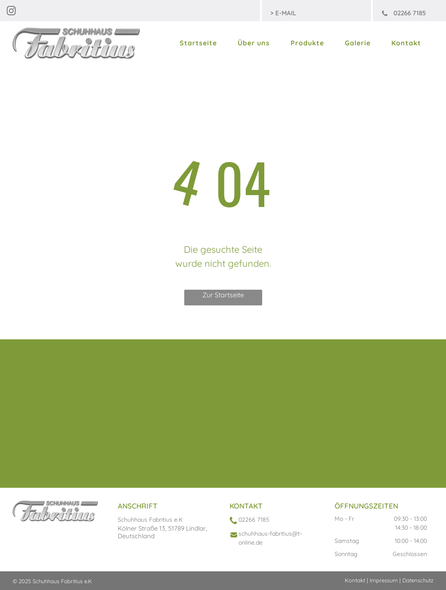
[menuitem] (200, 42)
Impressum (384, 580)
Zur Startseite (223, 295)
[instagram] (11, 12)
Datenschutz (417, 580)
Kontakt (355, 580)
